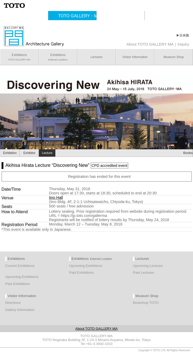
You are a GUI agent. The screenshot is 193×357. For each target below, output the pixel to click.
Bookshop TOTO (146, 303)
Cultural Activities (31, 16)
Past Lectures (143, 272)
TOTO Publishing (127, 16)
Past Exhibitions (17, 284)
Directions (13, 303)
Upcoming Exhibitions (21, 277)
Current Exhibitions (19, 266)
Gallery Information (19, 310)
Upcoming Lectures (148, 266)
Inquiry (183, 44)
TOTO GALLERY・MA (79, 16)
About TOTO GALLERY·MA (150, 44)
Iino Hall (56, 197)
